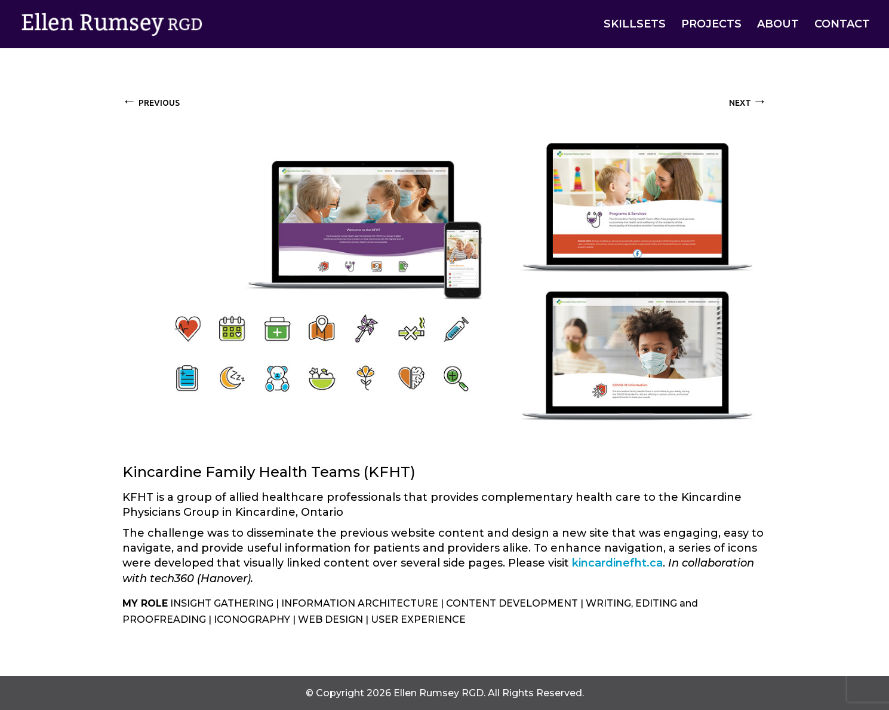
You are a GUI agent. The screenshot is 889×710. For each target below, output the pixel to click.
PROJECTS (711, 25)
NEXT (748, 101)
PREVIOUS (151, 101)
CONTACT (842, 25)
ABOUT (778, 25)
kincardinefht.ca (617, 563)
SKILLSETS (635, 25)
